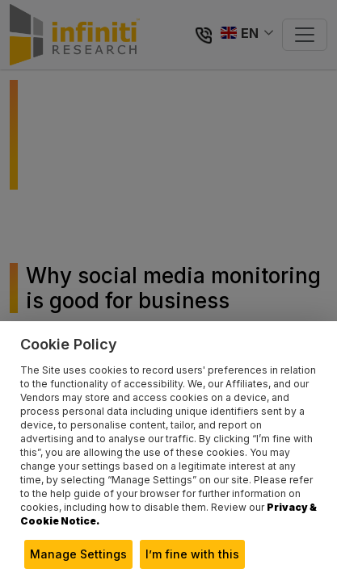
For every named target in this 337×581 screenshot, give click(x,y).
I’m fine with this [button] (192, 554)
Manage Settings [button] (78, 554)
